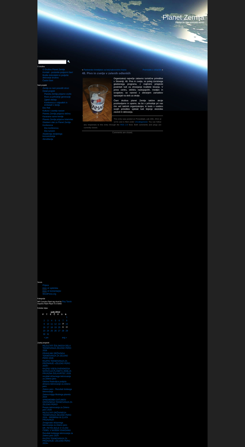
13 (59, 324)
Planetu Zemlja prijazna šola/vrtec (58, 119)
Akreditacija (48, 139)
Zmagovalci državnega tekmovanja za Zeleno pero (55, 424)
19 (55, 327)
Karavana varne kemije (53, 116)
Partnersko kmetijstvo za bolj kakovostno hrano (105, 70)
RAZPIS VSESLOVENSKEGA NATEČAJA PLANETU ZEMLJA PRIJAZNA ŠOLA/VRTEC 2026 (57, 371)
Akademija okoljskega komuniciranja (52, 135)
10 (48, 324)
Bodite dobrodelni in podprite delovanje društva (56, 76)
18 (52, 327)
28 (63, 331)
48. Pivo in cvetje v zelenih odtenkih (106, 73)
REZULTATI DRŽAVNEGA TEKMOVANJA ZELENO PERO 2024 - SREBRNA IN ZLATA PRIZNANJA (57, 416)
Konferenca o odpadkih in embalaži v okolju (55, 103)
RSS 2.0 (124, 125)
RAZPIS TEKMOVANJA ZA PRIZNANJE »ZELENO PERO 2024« (56, 440)
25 (52, 331)
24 (48, 331)
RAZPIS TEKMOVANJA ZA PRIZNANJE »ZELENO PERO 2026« (56, 363)
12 (55, 324)
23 (44, 331)
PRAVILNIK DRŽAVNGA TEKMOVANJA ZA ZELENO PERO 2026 (55, 355)
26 (55, 331)
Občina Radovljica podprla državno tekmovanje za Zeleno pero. (56, 384)
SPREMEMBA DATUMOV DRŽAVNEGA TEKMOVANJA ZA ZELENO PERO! (57, 402)
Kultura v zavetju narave (53, 111)
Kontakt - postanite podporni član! (58, 72)
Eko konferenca (51, 128)
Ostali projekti (49, 91)
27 (59, 331)
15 (67, 324)
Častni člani (48, 80)
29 (67, 331)
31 (48, 334)
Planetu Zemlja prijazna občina (56, 113)
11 (52, 324)
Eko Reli (46, 108)
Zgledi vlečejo (50, 100)
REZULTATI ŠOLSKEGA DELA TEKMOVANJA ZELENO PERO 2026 (57, 348)
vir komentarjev (52, 291)
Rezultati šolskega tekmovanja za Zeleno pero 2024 (58, 434)
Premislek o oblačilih (152, 70)
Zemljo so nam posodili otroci (56, 88)
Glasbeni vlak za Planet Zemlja (57, 122)
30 (44, 334)
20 (59, 327)
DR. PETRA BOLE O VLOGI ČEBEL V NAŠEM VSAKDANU (57, 429)
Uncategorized (141, 122)
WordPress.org (49, 294)
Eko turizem (49, 131)
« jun (46, 337)
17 (48, 327)
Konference (48, 125)
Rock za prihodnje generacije (57, 97)
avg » (64, 337)
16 (44, 327)
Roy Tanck (67, 301)
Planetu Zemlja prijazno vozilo (57, 94)
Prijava (46, 285)
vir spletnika (50, 288)
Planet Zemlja (183, 17)
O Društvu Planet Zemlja (54, 69)
